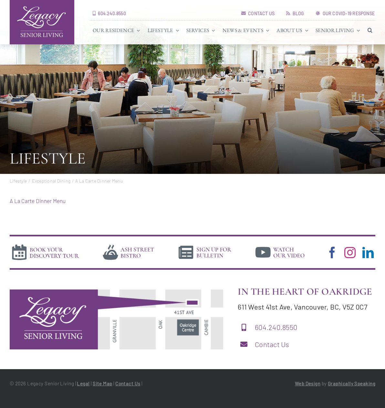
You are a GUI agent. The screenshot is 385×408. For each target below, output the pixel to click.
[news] (205, 245)
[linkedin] (368, 252)
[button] (370, 30)
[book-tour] (45, 245)
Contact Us (272, 344)
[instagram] (350, 252)
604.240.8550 (276, 327)
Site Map (102, 383)
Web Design (308, 383)
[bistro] (128, 245)
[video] (280, 245)
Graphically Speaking (351, 383)
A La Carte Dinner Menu (38, 201)
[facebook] (332, 252)
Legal (83, 383)
